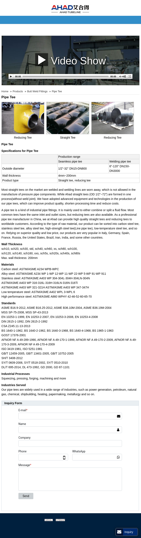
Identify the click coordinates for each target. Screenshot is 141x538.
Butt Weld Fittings (37, 91)
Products (18, 91)
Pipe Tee (57, 91)
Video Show (70, 59)
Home (4, 91)
